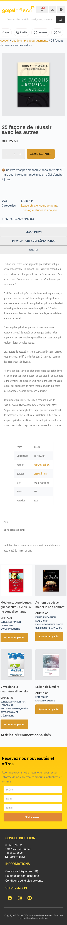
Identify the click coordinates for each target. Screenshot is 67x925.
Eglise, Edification (11, 622)
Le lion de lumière (47, 687)
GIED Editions (41, 473)
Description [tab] (34, 231)
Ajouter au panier (40, 153)
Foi (23, 702)
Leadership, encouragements (30, 40)
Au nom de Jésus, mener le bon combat (49, 605)
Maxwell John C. (42, 464)
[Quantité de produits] (13, 154)
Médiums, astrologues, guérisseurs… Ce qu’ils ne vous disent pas (16, 607)
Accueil (4, 40)
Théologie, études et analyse (39, 210)
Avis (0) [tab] (33, 250)
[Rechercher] (60, 19)
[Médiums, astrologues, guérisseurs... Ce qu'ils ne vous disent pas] (16, 580)
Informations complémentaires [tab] (33, 240)
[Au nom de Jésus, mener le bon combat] (51, 580)
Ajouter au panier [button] (14, 637)
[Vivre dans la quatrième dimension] (16, 664)
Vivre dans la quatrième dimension (15, 689)
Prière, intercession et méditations (15, 712)
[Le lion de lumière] (51, 664)
